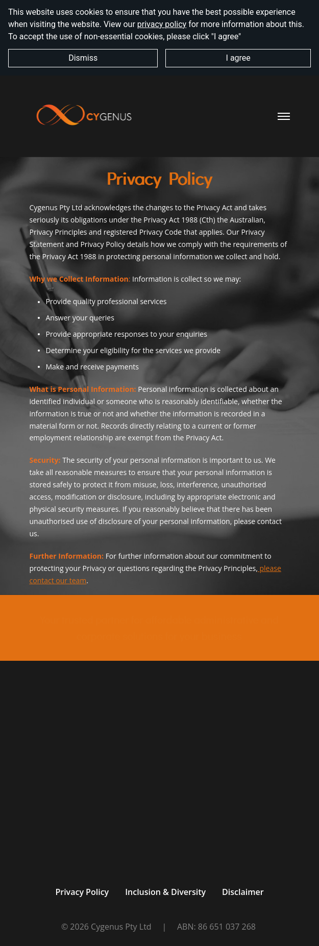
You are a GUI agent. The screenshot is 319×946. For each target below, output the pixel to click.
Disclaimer (243, 892)
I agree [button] (238, 58)
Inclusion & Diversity (165, 892)
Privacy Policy (82, 892)
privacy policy (161, 24)
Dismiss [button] (82, 58)
